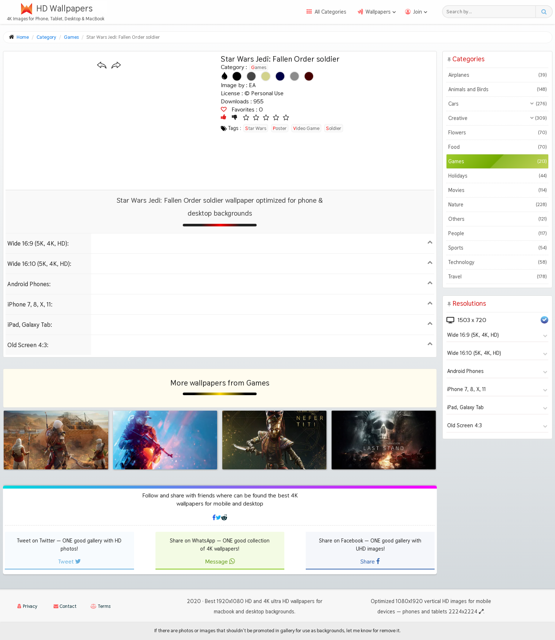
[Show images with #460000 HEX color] (309, 76)
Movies (497, 190)
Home (23, 37)
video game (306, 128)
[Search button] (543, 11)
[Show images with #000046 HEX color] (280, 76)
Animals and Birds (497, 89)
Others (497, 219)
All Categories (330, 11)
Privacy (27, 606)
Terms (100, 606)
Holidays (497, 176)
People (497, 233)
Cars (497, 104)
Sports (497, 248)
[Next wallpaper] (116, 66)
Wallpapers (378, 11)
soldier (333, 128)
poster (280, 128)
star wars (255, 128)
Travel (497, 277)
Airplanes (497, 75)
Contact (65, 606)
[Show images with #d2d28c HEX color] (266, 76)
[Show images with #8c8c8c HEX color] (294, 76)
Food (497, 147)
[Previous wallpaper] (102, 66)
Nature (497, 205)
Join (417, 11)
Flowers (497, 133)
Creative (497, 118)
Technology (497, 262)
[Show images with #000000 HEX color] (237, 76)
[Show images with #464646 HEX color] (251, 76)
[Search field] (490, 11)
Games (258, 67)
